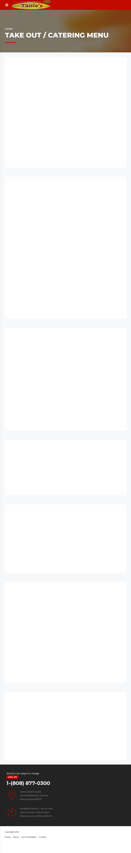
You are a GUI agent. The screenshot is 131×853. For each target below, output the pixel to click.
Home (9, 29)
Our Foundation (29, 837)
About (16, 837)
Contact (42, 837)
